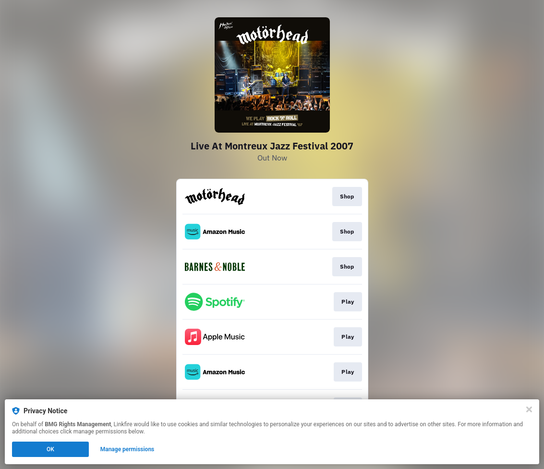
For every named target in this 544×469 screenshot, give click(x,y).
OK (50, 449)
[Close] (529, 409)
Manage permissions (127, 449)
